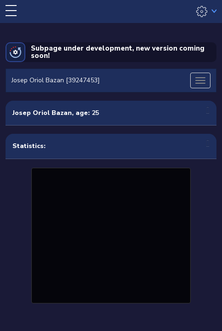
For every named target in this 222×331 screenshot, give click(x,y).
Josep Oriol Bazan (42, 112)
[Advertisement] (111, 234)
